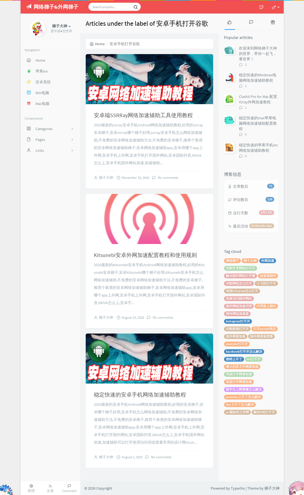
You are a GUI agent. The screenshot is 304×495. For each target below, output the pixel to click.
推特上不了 (234, 359)
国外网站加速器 (237, 314)
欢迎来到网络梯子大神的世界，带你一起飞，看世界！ (258, 53)
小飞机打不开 (266, 283)
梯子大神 (106, 177)
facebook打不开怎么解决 (244, 351)
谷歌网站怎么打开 (239, 283)
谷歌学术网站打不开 (240, 268)
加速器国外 (268, 276)
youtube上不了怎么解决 (243, 397)
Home (97, 43)
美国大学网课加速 (239, 374)
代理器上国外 (266, 306)
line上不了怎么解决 (240, 404)
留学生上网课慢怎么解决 (244, 389)
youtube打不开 (237, 344)
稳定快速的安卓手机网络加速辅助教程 (140, 394)
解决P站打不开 (264, 412)
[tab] (229, 22)
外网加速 (267, 261)
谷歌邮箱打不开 (237, 329)
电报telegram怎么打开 (242, 291)
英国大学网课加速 (239, 382)
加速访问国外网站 (239, 298)
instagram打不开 (238, 321)
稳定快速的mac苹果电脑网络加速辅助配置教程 (258, 123)
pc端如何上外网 (237, 412)
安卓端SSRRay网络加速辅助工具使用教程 (143, 115)
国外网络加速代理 (239, 306)
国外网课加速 (235, 336)
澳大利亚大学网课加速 (242, 367)
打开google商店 (264, 329)
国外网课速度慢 (261, 336)
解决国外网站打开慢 (240, 276)
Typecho (238, 488)
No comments (167, 177)
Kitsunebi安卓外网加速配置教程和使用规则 (145, 255)
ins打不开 (254, 359)
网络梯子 (232, 261)
